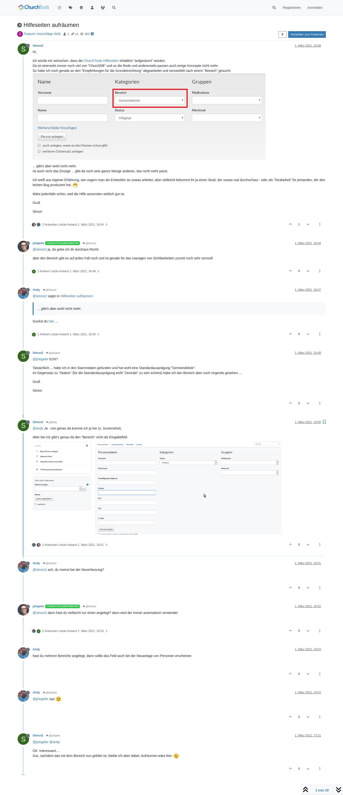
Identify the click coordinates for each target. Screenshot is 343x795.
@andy (38, 428)
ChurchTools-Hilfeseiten (101, 61)
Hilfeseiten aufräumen (76, 296)
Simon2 (38, 45)
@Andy (51, 422)
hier (51, 321)
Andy (36, 289)
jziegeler (38, 243)
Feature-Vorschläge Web (42, 34)
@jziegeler (53, 353)
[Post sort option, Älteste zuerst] (282, 34)
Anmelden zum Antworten (307, 34)
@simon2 (40, 249)
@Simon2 (89, 243)
